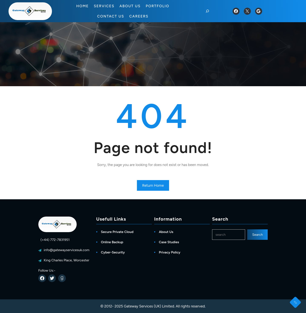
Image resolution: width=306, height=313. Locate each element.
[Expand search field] (207, 11)
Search (257, 235)
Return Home (153, 185)
